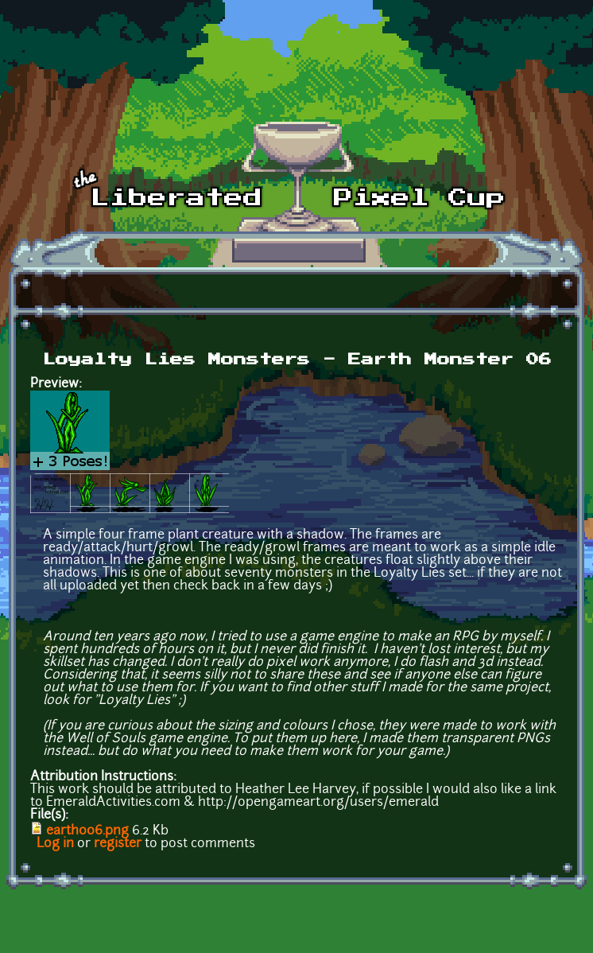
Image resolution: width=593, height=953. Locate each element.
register (117, 844)
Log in (55, 844)
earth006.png (87, 831)
